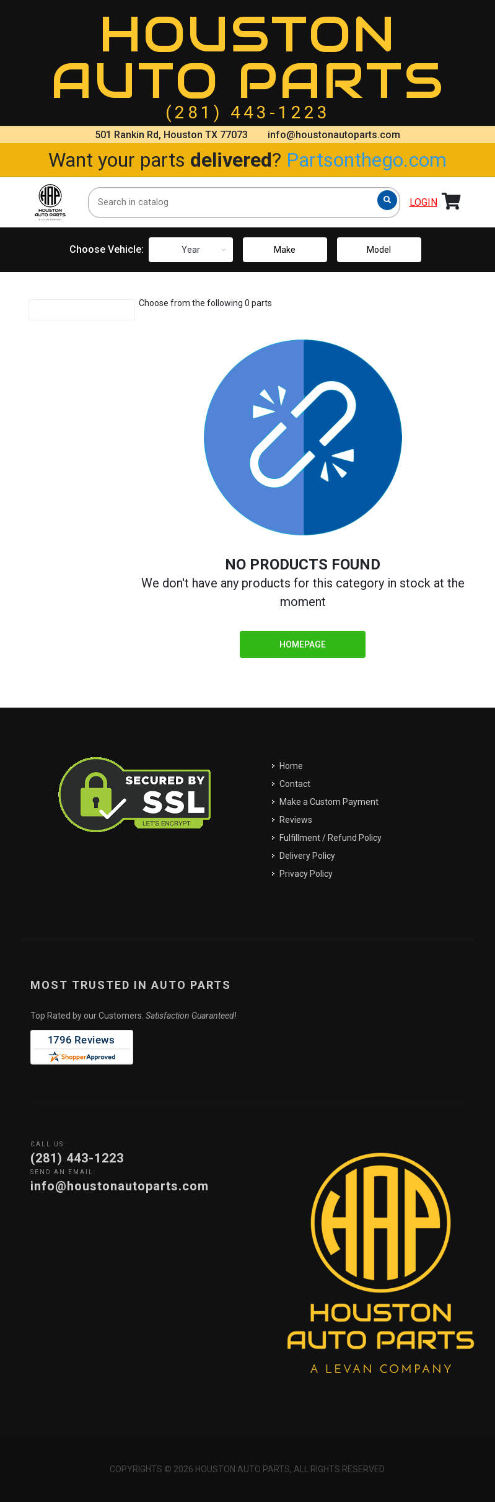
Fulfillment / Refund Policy (330, 838)
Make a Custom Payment (329, 802)
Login (423, 202)
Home (291, 766)
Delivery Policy (307, 856)
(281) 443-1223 (247, 112)
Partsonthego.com (366, 160)
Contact (294, 784)
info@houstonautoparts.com (334, 135)
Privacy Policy (306, 874)
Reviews (295, 820)
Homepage (302, 644)
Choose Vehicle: (106, 249)
